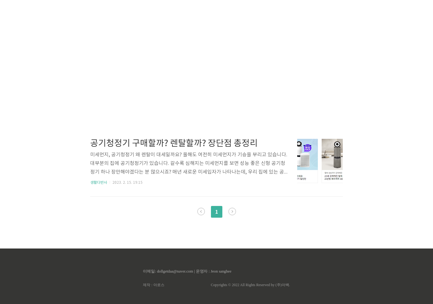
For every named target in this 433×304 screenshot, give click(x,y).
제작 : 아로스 (153, 285)
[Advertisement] (216, 58)
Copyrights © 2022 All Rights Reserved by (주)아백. (250, 285)
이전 (201, 211)
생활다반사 (98, 183)
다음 (232, 211)
